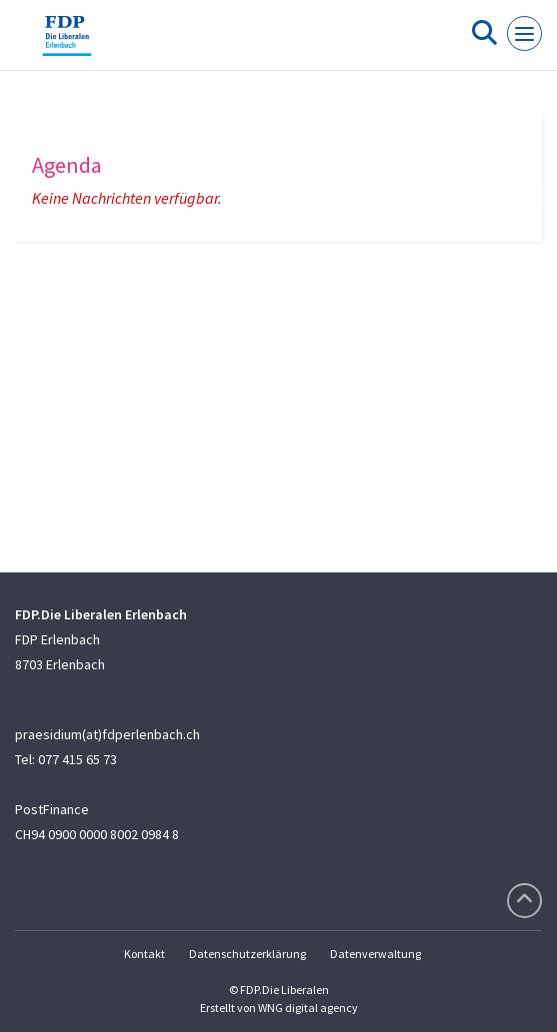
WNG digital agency (308, 1007)
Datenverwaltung (375, 953)
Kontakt (144, 953)
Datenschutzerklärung (247, 953)
